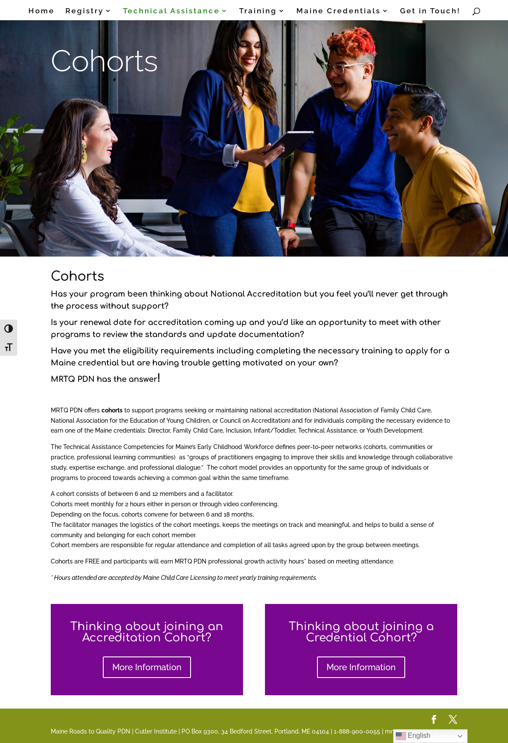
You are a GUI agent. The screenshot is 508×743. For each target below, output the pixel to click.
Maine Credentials (338, 11)
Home (41, 11)
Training (258, 11)
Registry (84, 11)
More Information (147, 667)
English (413, 736)
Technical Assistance (171, 11)
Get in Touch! (430, 11)
